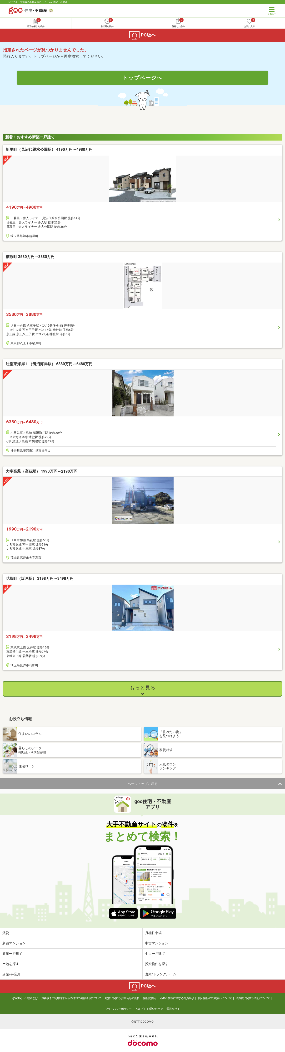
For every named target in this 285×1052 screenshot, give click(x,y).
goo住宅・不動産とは (24, 998)
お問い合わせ (155, 1009)
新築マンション (14, 943)
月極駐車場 (153, 933)
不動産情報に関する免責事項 (177, 998)
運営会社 (171, 1009)
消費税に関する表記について (253, 998)
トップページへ (142, 78)
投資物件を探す (156, 964)
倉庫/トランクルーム (160, 974)
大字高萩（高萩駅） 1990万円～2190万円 (41, 471)
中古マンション (156, 943)
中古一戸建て (155, 954)
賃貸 (5, 933)
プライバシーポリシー (118, 1009)
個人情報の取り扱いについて (215, 998)
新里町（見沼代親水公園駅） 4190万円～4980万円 (49, 149)
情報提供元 (149, 998)
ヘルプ (139, 1009)
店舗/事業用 (11, 974)
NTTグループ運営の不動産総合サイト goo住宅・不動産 (38, 2)
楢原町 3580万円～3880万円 (30, 256)
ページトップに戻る (143, 784)
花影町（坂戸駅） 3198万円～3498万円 (40, 578)
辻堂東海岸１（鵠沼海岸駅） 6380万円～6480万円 (49, 364)
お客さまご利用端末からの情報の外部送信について (71, 998)
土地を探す (10, 964)
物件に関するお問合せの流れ (122, 998)
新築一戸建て (12, 954)
